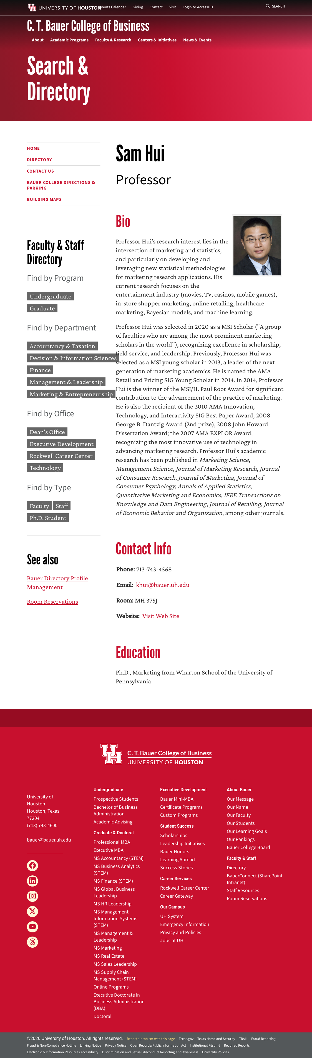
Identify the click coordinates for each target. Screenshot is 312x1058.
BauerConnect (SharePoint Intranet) (255, 879)
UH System (171, 916)
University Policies (215, 1052)
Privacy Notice (115, 1045)
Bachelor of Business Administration (116, 810)
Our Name (237, 807)
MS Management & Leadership (113, 937)
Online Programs (111, 987)
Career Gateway (176, 896)
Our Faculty (239, 815)
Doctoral (103, 1016)
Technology (45, 468)
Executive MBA (109, 850)
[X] (32, 911)
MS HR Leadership (113, 903)
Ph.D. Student (48, 517)
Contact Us (40, 171)
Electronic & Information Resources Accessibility (62, 1052)
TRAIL (243, 1038)
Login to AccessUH (198, 7)
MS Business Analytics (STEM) (117, 870)
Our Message (240, 799)
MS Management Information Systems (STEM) (115, 918)
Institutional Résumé (205, 1045)
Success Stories (176, 867)
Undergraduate (50, 296)
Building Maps (44, 199)
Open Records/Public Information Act (158, 1045)
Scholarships (173, 835)
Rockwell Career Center (61, 456)
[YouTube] (32, 926)
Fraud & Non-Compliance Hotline (51, 1045)
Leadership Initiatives (182, 843)
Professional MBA (112, 842)
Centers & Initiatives (157, 40)
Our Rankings (241, 839)
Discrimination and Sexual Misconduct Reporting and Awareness (150, 1052)
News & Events (197, 40)
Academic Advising (113, 821)
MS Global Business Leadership (114, 892)
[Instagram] (32, 896)
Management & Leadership (66, 382)
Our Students (241, 823)
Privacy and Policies (180, 932)
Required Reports (237, 1045)
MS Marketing (108, 948)
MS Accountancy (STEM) (119, 858)
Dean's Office (47, 431)
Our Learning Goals (247, 831)
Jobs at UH (171, 940)
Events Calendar (112, 7)
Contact (156, 7)
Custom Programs (179, 815)
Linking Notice (90, 1045)
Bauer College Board (248, 847)
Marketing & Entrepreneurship (71, 394)
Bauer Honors (174, 851)
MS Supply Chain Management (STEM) (115, 975)
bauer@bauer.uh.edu (49, 840)
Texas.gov (186, 1038)
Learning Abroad (177, 859)
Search (275, 6)
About (38, 40)
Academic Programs (69, 40)
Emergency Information (184, 924)
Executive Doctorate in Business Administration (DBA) (119, 1002)
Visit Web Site (160, 615)
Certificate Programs (181, 807)
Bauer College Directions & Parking (61, 185)
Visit (172, 7)
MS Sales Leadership (115, 964)
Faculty (39, 505)
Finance (40, 370)
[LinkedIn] (32, 881)
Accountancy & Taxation (62, 346)
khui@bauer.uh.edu (162, 584)
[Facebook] (32, 865)
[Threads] (32, 942)
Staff (62, 505)
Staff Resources (243, 890)
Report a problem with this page (151, 1038)
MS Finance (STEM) (113, 881)
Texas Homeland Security (216, 1038)
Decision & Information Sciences (73, 358)
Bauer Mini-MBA (176, 799)
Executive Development (62, 443)
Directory (39, 160)
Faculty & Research (113, 40)
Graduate (42, 308)
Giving (138, 7)
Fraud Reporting (263, 1038)
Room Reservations (52, 601)
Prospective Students (116, 799)
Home (33, 148)
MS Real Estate (109, 956)
